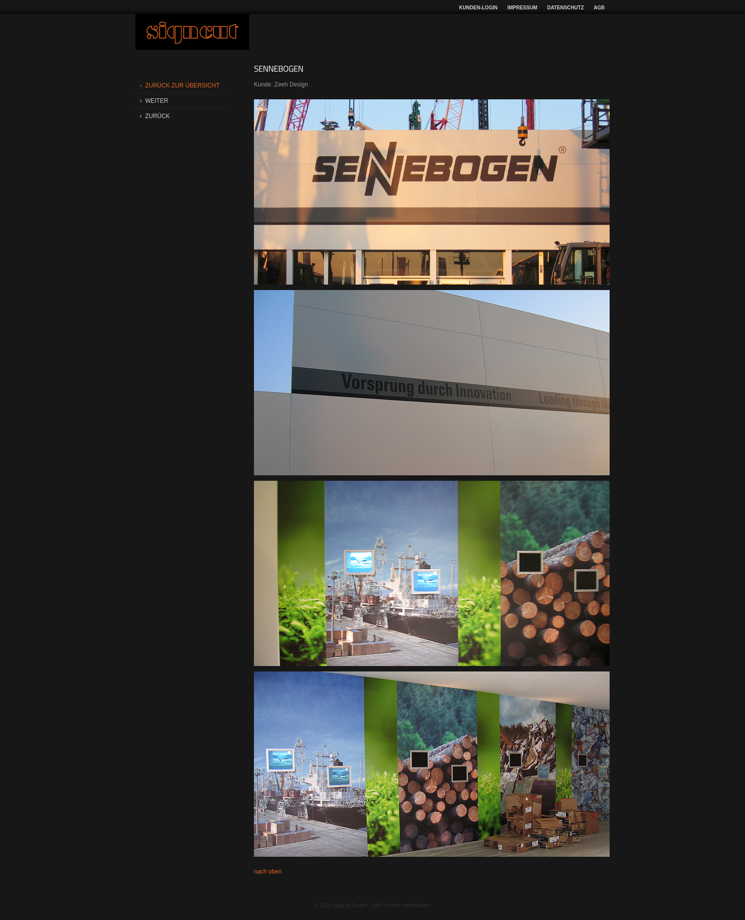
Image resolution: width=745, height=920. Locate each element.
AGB (599, 7)
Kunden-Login (478, 7)
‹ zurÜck (155, 116)
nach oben (268, 871)
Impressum (522, 7)
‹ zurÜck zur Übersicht (179, 85)
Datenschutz (565, 7)
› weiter (154, 100)
